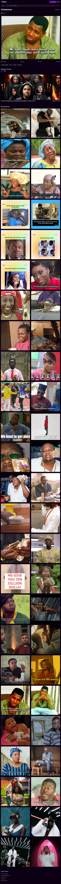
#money (14, 64)
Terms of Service (4, 873)
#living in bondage (4, 64)
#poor (10, 64)
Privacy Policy (3, 877)
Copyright (3, 878)
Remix (22, 61)
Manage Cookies (4, 880)
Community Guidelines (5, 875)
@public (4, 13)
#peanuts (20, 64)
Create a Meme (53, 1)
